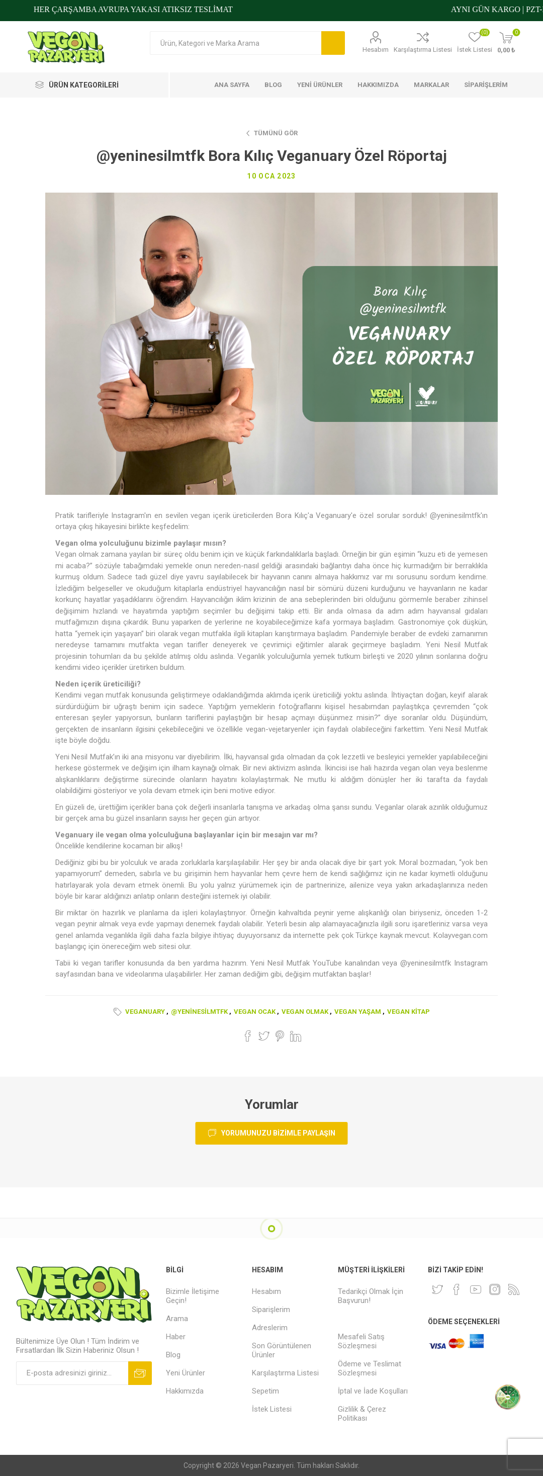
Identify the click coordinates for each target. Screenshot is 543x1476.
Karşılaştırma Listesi (423, 49)
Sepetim (265, 1391)
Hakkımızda (185, 1391)
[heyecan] (437, 1289)
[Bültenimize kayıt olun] (72, 1373)
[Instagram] (495, 1289)
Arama (333, 43)
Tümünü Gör (276, 133)
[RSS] (514, 1289)
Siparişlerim (271, 1309)
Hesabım (376, 49)
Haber (176, 1336)
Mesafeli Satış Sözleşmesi (361, 1341)
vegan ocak (255, 1011)
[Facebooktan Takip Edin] (456, 1289)
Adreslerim (270, 1327)
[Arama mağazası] (235, 43)
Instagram (471, 963)
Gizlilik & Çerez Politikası (362, 1414)
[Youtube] (476, 1289)
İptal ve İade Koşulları (373, 1391)
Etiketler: (119, 1012)
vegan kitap (408, 1011)
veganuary (145, 1011)
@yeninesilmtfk (199, 1011)
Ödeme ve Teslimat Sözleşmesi (369, 1368)
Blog (173, 1354)
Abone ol (140, 1373)
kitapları (260, 633)
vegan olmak (305, 1011)
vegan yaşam (357, 1011)
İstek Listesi (272, 1409)
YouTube (327, 963)
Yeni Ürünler (185, 1372)
